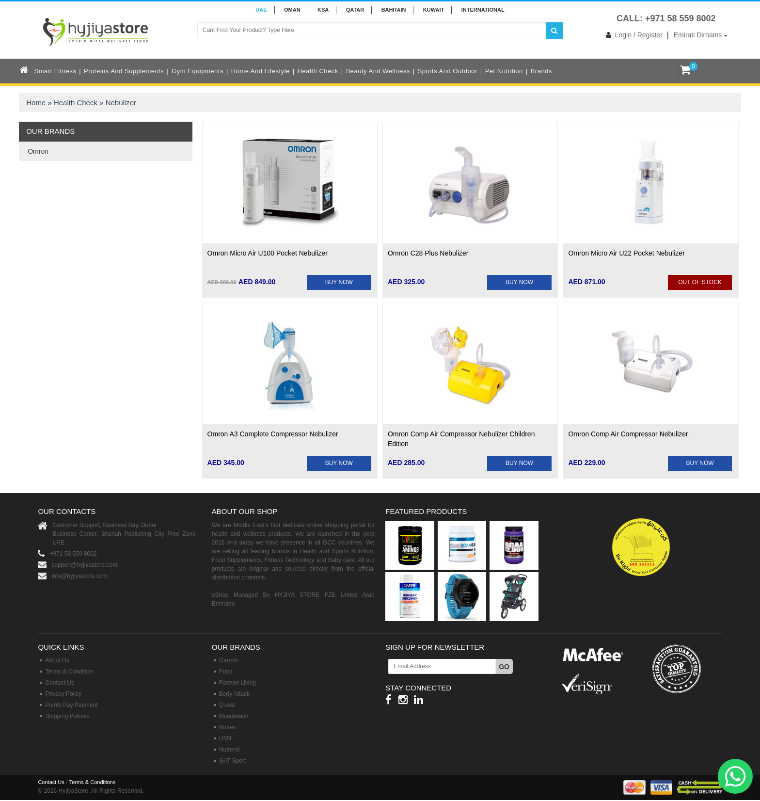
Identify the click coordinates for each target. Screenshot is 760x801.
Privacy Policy (63, 693)
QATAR (355, 10)
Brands (541, 71)
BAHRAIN (393, 10)
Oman (292, 10)
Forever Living (237, 682)
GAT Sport (232, 760)
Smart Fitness (55, 71)
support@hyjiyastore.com (84, 564)
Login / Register (632, 35)
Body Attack (234, 693)
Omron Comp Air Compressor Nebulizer (628, 434)
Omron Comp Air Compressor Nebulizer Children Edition (461, 439)
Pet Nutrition (504, 71)
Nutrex (227, 727)
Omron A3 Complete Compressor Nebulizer (272, 434)
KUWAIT (433, 10)
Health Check (318, 71)
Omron (38, 151)
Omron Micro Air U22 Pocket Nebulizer (626, 253)
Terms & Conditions (92, 782)
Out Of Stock (700, 282)
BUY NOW (339, 282)
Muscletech (234, 716)
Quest (227, 705)
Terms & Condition (69, 671)
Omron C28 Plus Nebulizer (428, 253)
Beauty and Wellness (378, 71)
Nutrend (229, 749)
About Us (57, 660)
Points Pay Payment (71, 705)
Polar (226, 671)
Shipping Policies (67, 716)
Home (36, 102)
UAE (261, 10)
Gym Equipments (197, 71)
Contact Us (59, 682)
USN (225, 738)
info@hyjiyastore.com (79, 576)
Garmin (228, 660)
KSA (323, 10)
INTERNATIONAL (483, 10)
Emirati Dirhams (701, 35)
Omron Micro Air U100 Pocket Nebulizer (267, 253)
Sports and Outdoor (447, 71)
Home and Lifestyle (260, 71)
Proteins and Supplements (124, 71)
